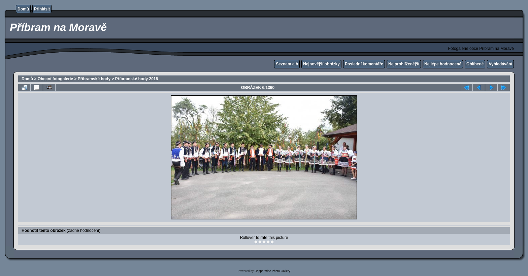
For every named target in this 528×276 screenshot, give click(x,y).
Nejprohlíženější (403, 64)
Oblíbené (475, 64)
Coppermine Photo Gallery (272, 271)
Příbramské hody (94, 78)
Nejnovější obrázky (321, 64)
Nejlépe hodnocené (442, 64)
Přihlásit (42, 9)
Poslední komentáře (364, 64)
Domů (23, 9)
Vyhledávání (500, 64)
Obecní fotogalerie (55, 78)
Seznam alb (287, 64)
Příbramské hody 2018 (136, 78)
